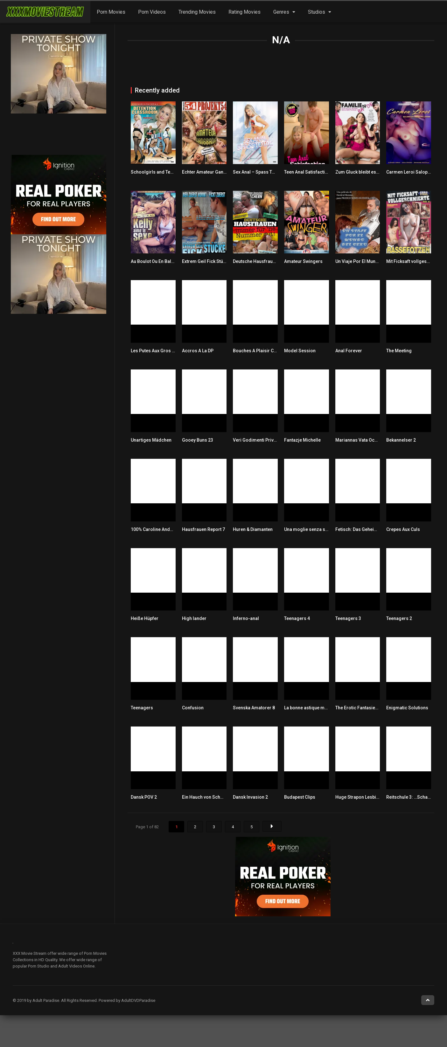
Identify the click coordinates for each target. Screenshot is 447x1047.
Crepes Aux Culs (403, 529)
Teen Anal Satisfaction (307, 172)
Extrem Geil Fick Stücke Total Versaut (220, 261)
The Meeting (399, 350)
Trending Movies (197, 12)
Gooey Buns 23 (197, 440)
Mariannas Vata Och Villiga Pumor (371, 440)
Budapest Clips (299, 797)
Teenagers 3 (348, 618)
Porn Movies (111, 12)
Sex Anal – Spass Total (256, 172)
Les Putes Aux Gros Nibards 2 (161, 350)
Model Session (300, 350)
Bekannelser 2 (401, 440)
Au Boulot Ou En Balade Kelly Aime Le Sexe (175, 261)
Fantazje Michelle (302, 440)
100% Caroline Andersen (156, 529)
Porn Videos (152, 12)
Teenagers (142, 707)
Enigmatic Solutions (407, 707)
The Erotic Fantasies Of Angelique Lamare (379, 707)
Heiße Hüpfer (144, 618)
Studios (316, 12)
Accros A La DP (197, 350)
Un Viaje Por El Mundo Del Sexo (367, 261)
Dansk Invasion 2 (250, 797)
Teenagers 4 (297, 618)
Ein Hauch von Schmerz (206, 797)
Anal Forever (348, 350)
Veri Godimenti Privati (256, 440)
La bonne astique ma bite (310, 707)
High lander (194, 618)
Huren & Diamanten (253, 529)
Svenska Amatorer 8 (254, 707)
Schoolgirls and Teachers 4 (159, 172)
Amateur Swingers (303, 261)
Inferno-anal (246, 618)
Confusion (193, 707)
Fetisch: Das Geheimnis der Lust (368, 529)
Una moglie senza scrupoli (312, 529)
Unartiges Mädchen (151, 440)
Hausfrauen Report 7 (203, 529)
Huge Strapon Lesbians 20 (362, 797)
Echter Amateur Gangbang (209, 172)
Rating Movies (244, 12)
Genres (281, 12)
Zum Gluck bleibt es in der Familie (370, 172)
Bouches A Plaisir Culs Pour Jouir (268, 350)
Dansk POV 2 (144, 797)
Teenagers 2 (399, 618)
